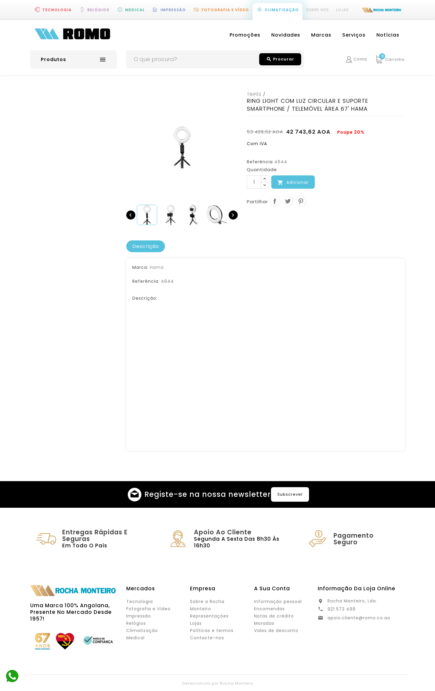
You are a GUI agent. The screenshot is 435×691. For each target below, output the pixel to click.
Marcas (321, 34)
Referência (260, 162)
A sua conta (272, 588)
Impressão (173, 9)
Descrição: (144, 298)
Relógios (98, 9)
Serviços (354, 34)
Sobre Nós (317, 9)
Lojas (342, 9)
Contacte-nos (207, 638)
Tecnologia (57, 9)
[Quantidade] (254, 182)
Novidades (285, 34)
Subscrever (290, 494)
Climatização (282, 9)
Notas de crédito (274, 616)
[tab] (145, 246)
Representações (209, 616)
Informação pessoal (278, 601)
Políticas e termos (212, 630)
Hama (157, 267)
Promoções (245, 34)
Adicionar (293, 182)
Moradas (264, 623)
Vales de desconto (276, 630)
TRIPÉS (254, 94)
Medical (135, 9)
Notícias (387, 34)
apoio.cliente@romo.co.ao (358, 618)
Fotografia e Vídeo (225, 9)
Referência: (146, 281)
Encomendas (269, 609)
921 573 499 (341, 609)
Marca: (140, 267)
